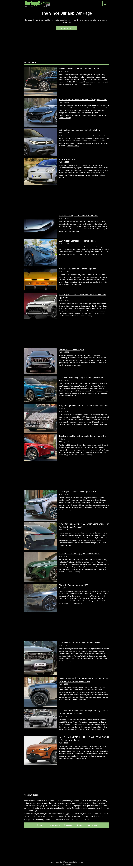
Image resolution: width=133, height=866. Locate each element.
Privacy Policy (73, 862)
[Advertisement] (66, 46)
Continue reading (85, 84)
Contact (57, 862)
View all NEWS (66, 28)
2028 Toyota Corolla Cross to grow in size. (78, 491)
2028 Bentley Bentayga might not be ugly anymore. (82, 377)
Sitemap (80, 862)
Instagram (55, 825)
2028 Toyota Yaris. (67, 159)
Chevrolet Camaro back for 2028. (74, 585)
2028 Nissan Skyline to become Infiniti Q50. (78, 215)
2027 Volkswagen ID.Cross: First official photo (79, 130)
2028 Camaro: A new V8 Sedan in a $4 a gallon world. (83, 99)
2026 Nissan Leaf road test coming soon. (77, 241)
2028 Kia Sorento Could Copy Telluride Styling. (80, 643)
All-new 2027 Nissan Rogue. (71, 349)
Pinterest (68, 825)
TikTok (80, 825)
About (52, 862)
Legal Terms (64, 862)
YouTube (92, 825)
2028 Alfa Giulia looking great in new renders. (79, 553)
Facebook (41, 825)
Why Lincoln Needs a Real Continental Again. (79, 68)
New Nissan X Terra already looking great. (78, 269)
